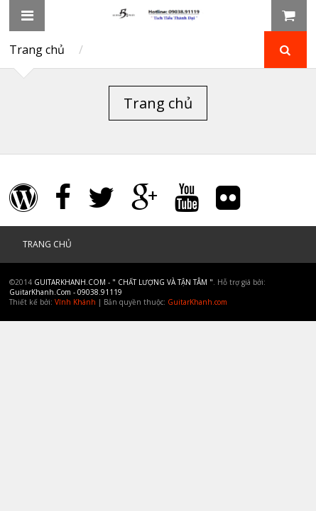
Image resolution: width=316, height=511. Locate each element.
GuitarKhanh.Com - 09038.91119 (65, 292)
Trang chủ (37, 49)
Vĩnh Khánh (75, 302)
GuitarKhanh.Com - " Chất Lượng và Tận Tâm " (123, 282)
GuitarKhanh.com (197, 302)
